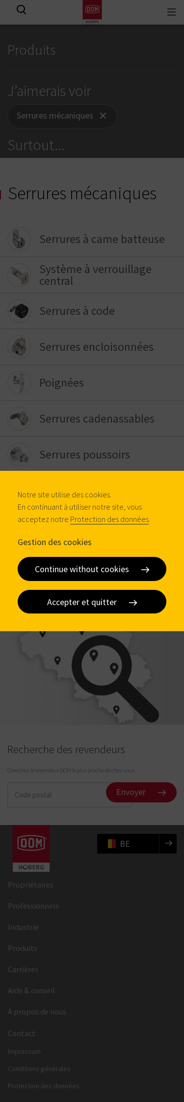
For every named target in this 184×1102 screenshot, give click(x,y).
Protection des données (109, 519)
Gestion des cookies (55, 541)
